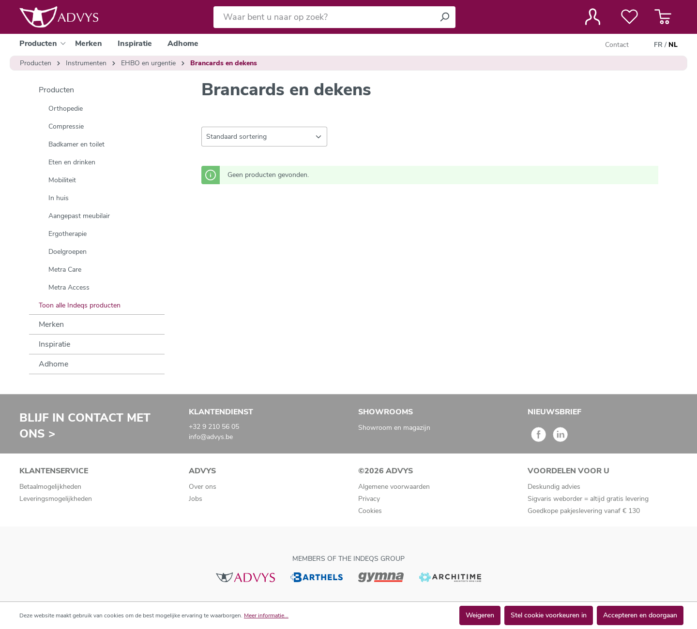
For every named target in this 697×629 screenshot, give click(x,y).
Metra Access (69, 287)
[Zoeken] (444, 17)
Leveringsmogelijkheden (55, 498)
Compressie (66, 126)
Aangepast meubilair (79, 215)
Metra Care (64, 269)
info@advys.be (211, 436)
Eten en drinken (71, 162)
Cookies (370, 510)
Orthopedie (65, 108)
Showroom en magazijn (394, 427)
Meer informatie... (266, 615)
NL (673, 45)
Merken (51, 324)
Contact (617, 44)
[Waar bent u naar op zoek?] (323, 17)
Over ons (202, 486)
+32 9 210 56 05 (214, 426)
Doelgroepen (67, 251)
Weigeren (480, 615)
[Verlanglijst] (629, 17)
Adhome (53, 364)
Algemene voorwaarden (394, 486)
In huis (58, 198)
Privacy (369, 498)
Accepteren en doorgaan (640, 615)
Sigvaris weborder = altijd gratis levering (588, 498)
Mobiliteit (62, 180)
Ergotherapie (67, 233)
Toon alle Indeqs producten (80, 305)
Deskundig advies (554, 486)
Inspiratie (54, 344)
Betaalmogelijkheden (50, 486)
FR (658, 45)
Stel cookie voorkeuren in (549, 615)
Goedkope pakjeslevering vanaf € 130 (584, 510)
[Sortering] (264, 136)
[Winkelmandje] (663, 17)
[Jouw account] (593, 17)
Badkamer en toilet (76, 144)
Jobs (195, 498)
